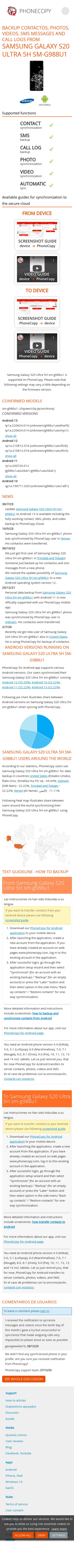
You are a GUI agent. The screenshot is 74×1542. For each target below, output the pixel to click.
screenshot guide (17, 920)
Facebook (12, 1453)
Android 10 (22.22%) (46, 682)
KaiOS (10, 1488)
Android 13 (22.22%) (46, 687)
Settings (58, 1535)
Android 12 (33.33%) (16, 682)
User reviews (14, 1441)
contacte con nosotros (19, 1079)
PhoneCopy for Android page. (24, 1033)
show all (10, 436)
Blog (9, 1447)
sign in (44, 1311)
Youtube (25, 1453)
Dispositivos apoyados (21, 1406)
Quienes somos (16, 1435)
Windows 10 (14, 1482)
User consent (14, 1510)
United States (58, 637)
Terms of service (17, 1504)
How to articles (16, 1400)
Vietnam (10, 622)
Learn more (59, 1529)
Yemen (65, 538)
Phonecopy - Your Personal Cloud (29, 11)
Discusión (12, 1412)
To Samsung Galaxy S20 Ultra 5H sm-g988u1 (37, 312)
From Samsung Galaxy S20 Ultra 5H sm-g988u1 (37, 235)
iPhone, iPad (14, 1476)
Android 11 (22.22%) (16, 687)
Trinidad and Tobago (51, 558)
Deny (41, 1535)
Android (11, 1469)
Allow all (23, 1535)
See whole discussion (24, 1379)
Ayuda (10, 1419)
